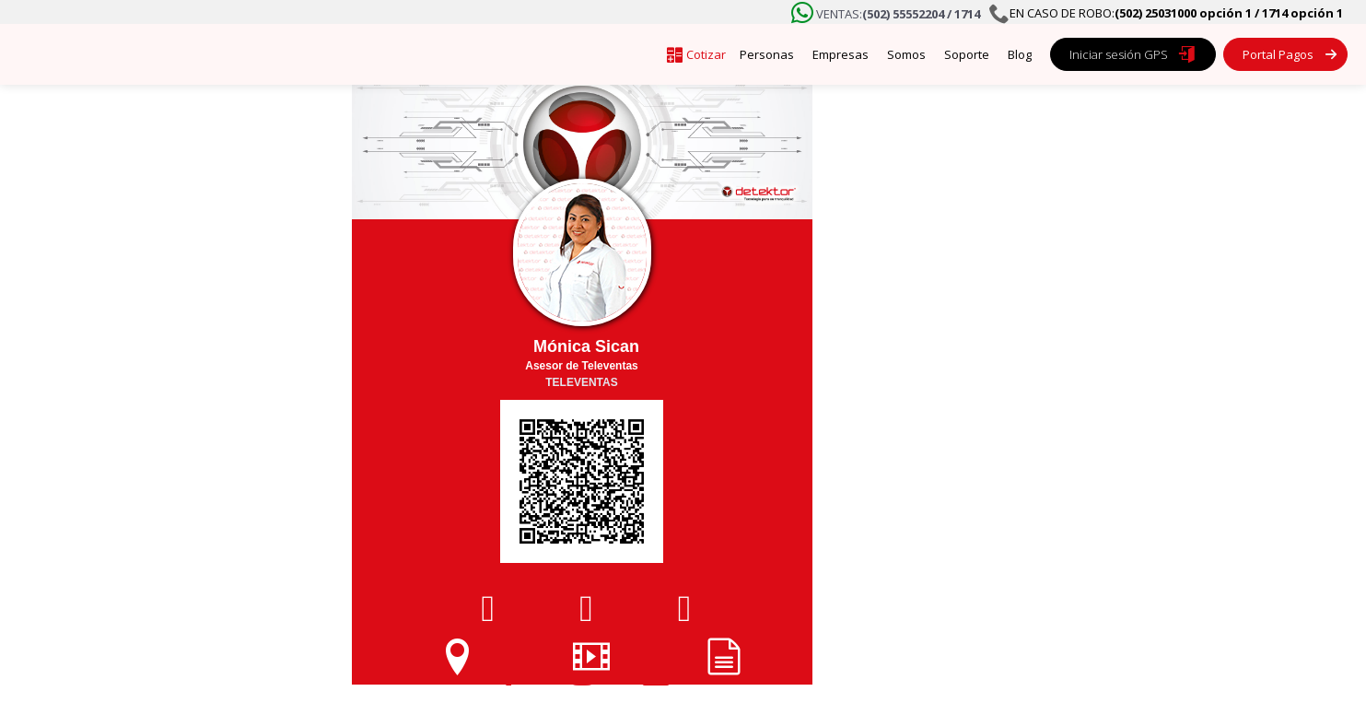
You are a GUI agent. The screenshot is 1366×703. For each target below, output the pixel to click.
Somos (906, 54)
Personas (767, 54)
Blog (1020, 54)
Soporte (966, 54)
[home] (193, 54)
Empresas (840, 54)
